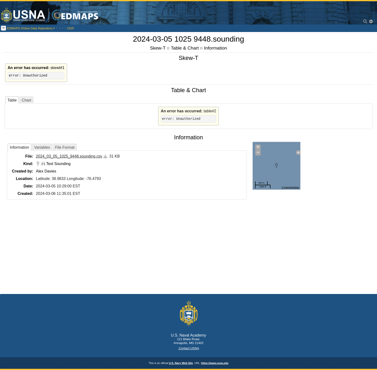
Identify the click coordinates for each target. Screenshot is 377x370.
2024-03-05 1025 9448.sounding (188, 39)
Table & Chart (185, 48)
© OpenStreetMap (290, 187)
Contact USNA (188, 348)
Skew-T (158, 48)
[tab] (12, 99)
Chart (26, 100)
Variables (42, 147)
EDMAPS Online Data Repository (30, 28)
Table (12, 100)
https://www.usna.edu (214, 363)
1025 (70, 28)
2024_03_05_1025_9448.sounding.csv (69, 156)
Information (215, 48)
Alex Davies (46, 171)
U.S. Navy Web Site (181, 363)
